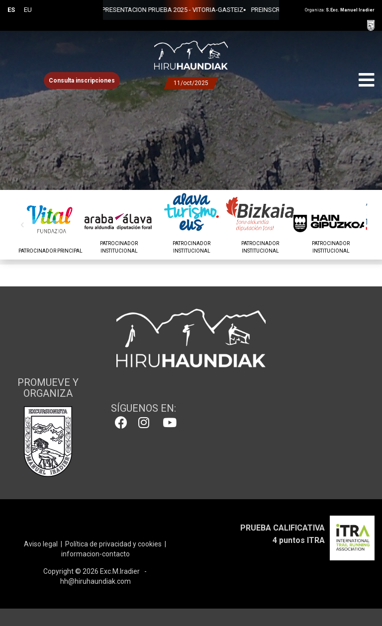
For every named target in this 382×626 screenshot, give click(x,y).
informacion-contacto (95, 554)
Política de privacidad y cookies (113, 544)
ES (11, 9)
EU (28, 9)
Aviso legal (41, 544)
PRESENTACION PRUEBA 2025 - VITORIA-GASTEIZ (139, 9)
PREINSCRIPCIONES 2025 (253, 9)
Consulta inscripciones (82, 80)
